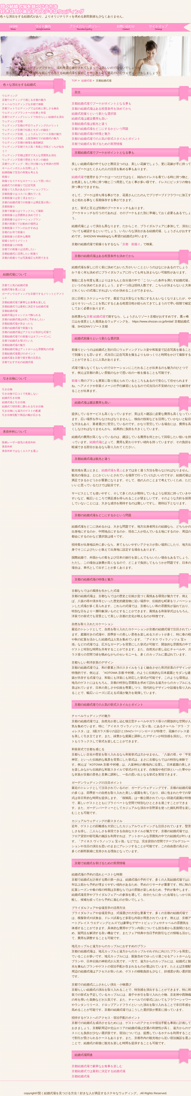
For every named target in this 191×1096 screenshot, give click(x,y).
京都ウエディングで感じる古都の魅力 (24, 100)
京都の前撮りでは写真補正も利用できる (25, 258)
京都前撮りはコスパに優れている (21, 194)
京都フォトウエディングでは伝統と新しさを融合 (30, 108)
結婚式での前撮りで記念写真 (19, 185)
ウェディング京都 (12, 121)
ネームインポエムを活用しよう (20, 168)
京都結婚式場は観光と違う (89, 123)
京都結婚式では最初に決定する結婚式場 (25, 306)
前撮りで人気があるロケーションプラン (25, 189)
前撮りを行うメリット (15, 240)
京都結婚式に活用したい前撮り (20, 253)
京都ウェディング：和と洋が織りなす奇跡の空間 (30, 164)
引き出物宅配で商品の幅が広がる (21, 415)
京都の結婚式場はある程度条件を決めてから (101, 108)
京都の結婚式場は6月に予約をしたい (23, 319)
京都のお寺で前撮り (13, 232)
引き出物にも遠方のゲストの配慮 (21, 411)
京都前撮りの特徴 (12, 245)
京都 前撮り (131, 244)
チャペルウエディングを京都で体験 (22, 104)
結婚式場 (86, 80)
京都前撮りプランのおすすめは (20, 228)
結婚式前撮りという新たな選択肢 (94, 113)
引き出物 (7, 389)
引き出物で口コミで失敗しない (20, 393)
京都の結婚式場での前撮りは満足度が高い (26, 202)
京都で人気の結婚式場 (15, 285)
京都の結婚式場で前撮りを (17, 328)
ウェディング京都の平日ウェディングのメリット (30, 125)
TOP (74, 80)
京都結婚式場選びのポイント (19, 353)
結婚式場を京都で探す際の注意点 (21, 357)
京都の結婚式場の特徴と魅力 (91, 133)
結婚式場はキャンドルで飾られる (21, 315)
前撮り (6, 176)
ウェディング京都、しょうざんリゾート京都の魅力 (31, 134)
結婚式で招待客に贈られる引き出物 (22, 406)
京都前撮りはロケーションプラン (21, 219)
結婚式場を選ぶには (13, 289)
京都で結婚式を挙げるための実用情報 (97, 143)
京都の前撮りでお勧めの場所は (20, 223)
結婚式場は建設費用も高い (89, 118)
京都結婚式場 (10, 311)
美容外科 (7, 446)
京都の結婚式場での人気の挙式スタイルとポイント (106, 138)
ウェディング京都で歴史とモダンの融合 (25, 159)
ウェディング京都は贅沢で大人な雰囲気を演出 (29, 155)
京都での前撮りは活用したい (19, 249)
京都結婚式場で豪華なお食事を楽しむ (24, 302)
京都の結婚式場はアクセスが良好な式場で (26, 332)
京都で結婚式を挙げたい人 (17, 340)
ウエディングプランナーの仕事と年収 (24, 112)
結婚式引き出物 (11, 398)
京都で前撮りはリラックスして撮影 (22, 211)
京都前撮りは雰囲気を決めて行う (21, 215)
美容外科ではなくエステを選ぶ (20, 451)
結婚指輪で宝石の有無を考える (20, 172)
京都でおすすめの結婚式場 (17, 362)
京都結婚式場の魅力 (13, 345)
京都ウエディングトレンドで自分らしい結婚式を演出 (33, 117)
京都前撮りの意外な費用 (16, 236)
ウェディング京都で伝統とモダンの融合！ (26, 130)
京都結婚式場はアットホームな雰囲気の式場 (28, 349)
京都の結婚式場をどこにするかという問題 (100, 128)
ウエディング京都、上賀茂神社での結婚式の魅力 (30, 138)
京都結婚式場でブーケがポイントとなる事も (101, 103)
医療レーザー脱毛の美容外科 (19, 442)
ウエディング (10, 95)
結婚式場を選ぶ (111, 470)
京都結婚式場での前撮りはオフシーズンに (26, 336)
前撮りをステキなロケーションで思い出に (26, 181)
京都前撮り (8, 206)
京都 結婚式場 (96, 316)
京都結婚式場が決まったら (17, 323)
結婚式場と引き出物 (13, 402)
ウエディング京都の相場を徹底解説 (22, 142)
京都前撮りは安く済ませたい (19, 198)
